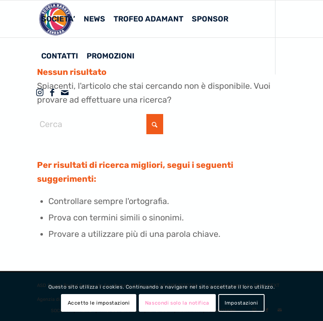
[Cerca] (100, 124)
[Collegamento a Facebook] (52, 92)
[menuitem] (58, 18)
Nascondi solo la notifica (177, 303)
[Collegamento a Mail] (64, 92)
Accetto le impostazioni (99, 303)
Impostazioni (241, 303)
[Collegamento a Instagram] (39, 92)
